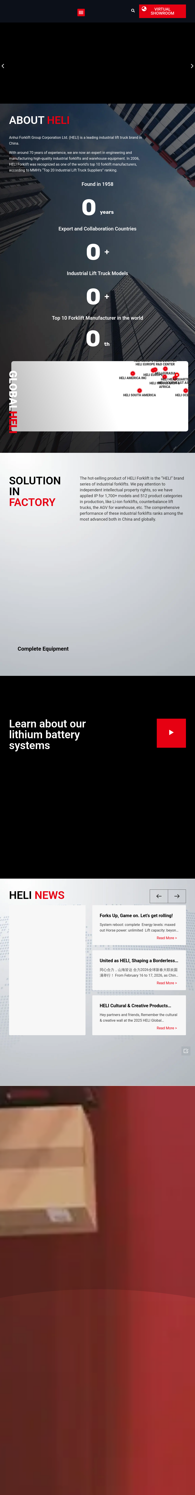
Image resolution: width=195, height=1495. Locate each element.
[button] (81, 12)
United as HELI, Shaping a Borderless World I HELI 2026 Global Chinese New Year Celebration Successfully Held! (139, 961)
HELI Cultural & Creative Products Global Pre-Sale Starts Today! (134, 1006)
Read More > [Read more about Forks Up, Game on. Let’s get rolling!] (167, 938)
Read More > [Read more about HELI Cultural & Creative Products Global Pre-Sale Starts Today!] (167, 1028)
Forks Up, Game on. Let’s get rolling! (136, 915)
